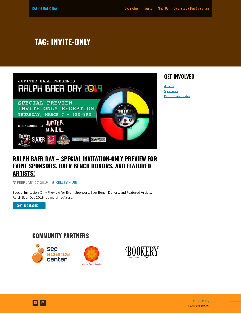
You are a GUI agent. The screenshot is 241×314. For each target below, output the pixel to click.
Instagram (43, 303)
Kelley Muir (66, 182)
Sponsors (171, 91)
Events (148, 8)
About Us (163, 8)
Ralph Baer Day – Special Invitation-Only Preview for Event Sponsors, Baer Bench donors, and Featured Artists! (85, 165)
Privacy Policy (201, 301)
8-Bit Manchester (177, 96)
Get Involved (132, 8)
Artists (169, 86)
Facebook (35, 303)
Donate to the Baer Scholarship (191, 8)
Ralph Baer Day (45, 8)
